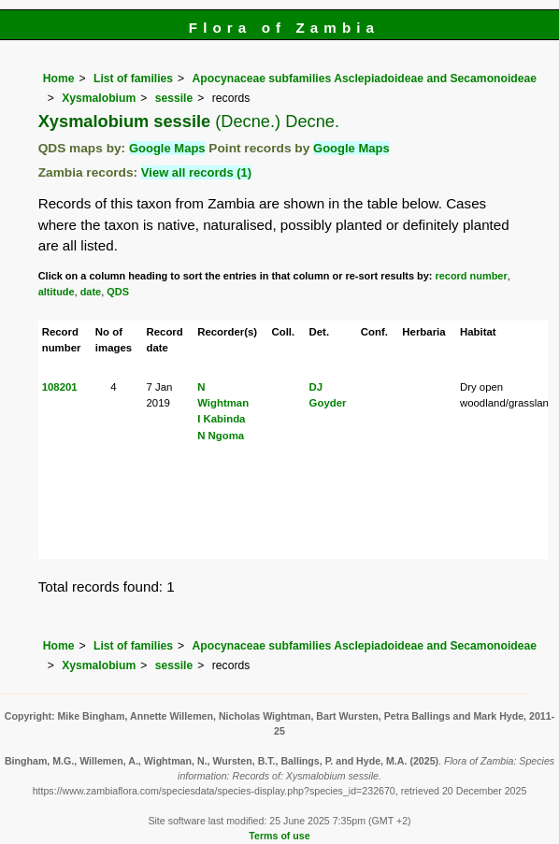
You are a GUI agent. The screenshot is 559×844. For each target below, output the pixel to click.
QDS (118, 291)
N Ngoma (220, 435)
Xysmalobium (99, 98)
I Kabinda (221, 418)
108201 (60, 387)
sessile (174, 98)
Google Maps (167, 148)
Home (59, 78)
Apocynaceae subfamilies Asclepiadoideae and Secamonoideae (365, 78)
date (91, 291)
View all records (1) (196, 172)
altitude (56, 291)
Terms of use (279, 835)
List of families (133, 78)
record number (472, 275)
